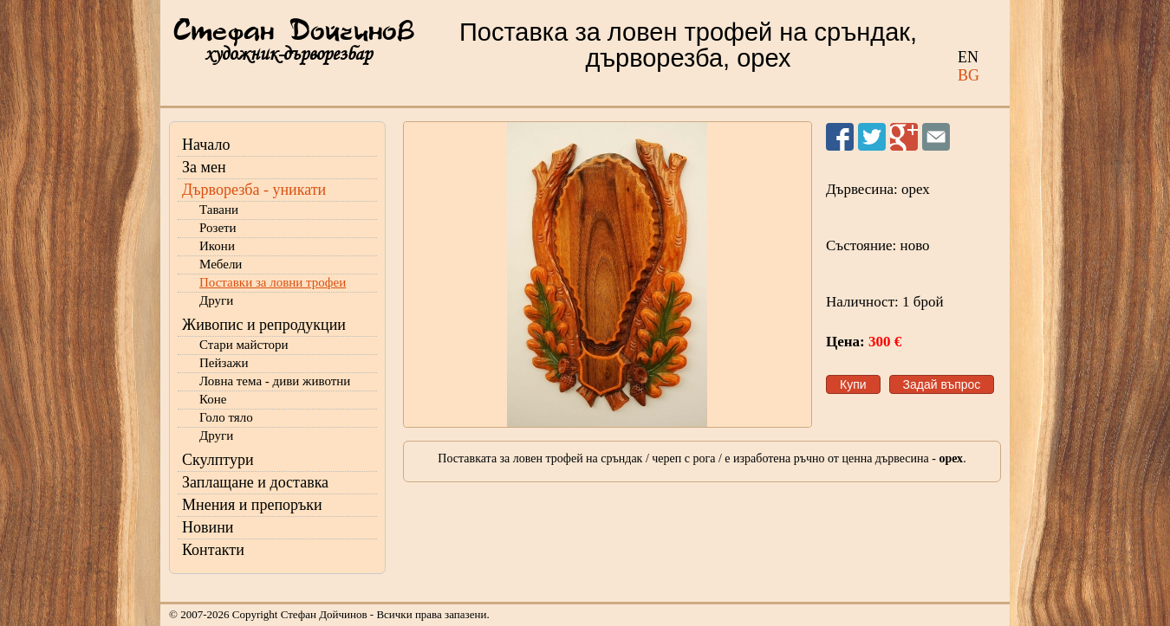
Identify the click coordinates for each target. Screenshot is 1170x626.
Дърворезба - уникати (254, 189)
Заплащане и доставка (255, 482)
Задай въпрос (942, 384)
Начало (206, 144)
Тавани (218, 209)
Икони (217, 246)
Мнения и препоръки (252, 504)
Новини (207, 527)
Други (216, 300)
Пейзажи (224, 363)
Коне (212, 399)
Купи (853, 384)
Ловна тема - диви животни (274, 381)
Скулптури (218, 459)
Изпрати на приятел (936, 137)
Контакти (213, 549)
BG (968, 75)
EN (968, 57)
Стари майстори (244, 345)
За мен (204, 167)
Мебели (220, 264)
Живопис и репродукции (264, 324)
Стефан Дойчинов (293, 32)
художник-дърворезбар (288, 54)
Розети (218, 228)
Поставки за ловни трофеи (272, 282)
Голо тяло (226, 417)
